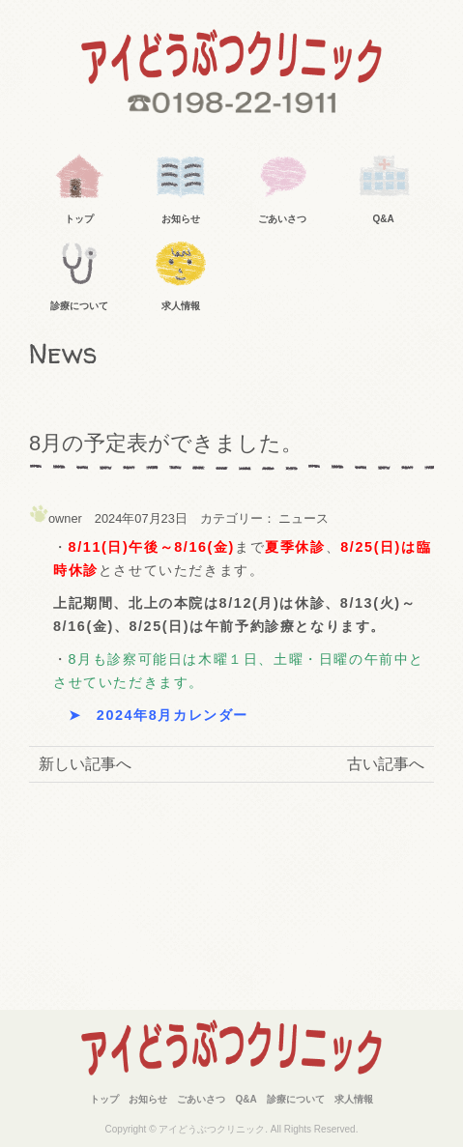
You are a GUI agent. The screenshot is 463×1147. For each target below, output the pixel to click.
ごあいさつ (282, 219)
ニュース (303, 518)
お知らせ (180, 219)
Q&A (383, 219)
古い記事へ (385, 764)
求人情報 (180, 306)
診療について (79, 306)
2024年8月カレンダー (172, 715)
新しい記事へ (85, 764)
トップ (79, 219)
